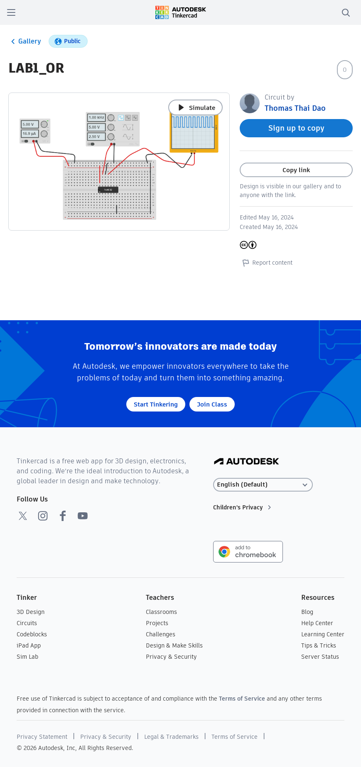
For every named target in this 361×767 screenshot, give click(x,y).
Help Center (317, 623)
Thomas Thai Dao (295, 108)
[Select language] (263, 484)
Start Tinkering (156, 404)
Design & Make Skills (174, 645)
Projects (157, 623)
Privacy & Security (171, 657)
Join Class (212, 404)
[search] (345, 12)
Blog (307, 612)
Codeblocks (32, 634)
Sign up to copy (296, 128)
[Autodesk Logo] (246, 462)
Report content (266, 262)
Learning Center (322, 634)
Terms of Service (242, 698)
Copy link (296, 170)
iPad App (29, 645)
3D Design (30, 612)
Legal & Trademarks (171, 737)
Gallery (24, 41)
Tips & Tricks (318, 645)
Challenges (160, 634)
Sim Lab (27, 657)
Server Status (320, 657)
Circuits (27, 623)
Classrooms (161, 612)
